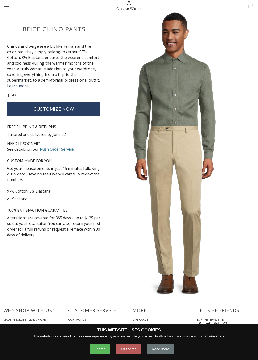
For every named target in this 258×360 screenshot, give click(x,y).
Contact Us (77, 320)
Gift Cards (140, 320)
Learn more (18, 85)
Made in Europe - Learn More (25, 320)
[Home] (128, 5)
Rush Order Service (57, 149)
